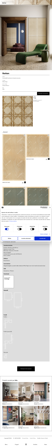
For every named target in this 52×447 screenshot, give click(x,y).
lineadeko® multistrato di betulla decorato (11, 78)
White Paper (5, 81)
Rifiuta (9, 238)
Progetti (17, 444)
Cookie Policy (33, 438)
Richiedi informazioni (43, 93)
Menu (6, 444)
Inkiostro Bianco (5, 85)
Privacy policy (13, 221)
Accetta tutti (42, 238)
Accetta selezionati (26, 238)
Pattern (12, 271)
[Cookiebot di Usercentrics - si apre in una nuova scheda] (41, 208)
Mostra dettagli (44, 234)
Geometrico (6, 271)
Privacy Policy (25, 438)
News (45, 444)
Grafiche (35, 444)
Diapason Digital (44, 438)
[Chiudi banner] (49, 207)
